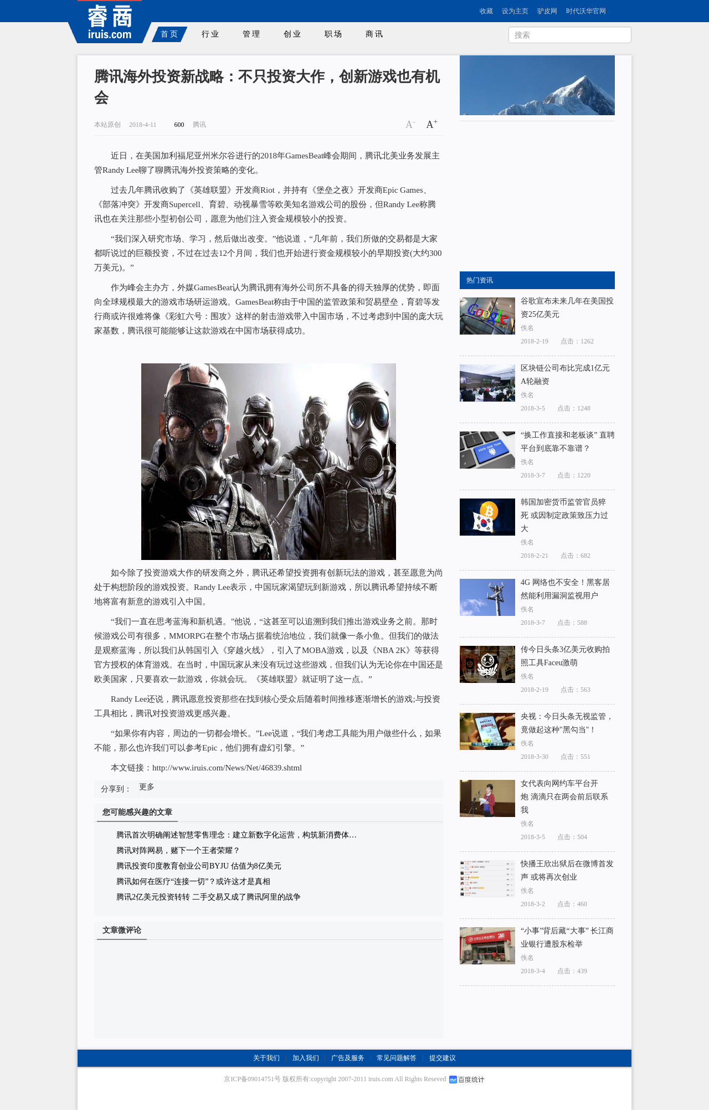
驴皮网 (547, 11)
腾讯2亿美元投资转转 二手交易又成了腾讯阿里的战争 (208, 897)
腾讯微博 (598, 65)
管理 (252, 34)
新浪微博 (556, 65)
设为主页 (515, 11)
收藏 (486, 11)
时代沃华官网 (586, 11)
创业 (293, 34)
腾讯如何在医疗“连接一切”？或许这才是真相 (193, 881)
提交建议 (442, 1058)
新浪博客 (515, 65)
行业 (211, 34)
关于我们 (266, 1058)
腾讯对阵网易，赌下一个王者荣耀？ (178, 850)
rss (479, 65)
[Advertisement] (543, 196)
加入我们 (305, 1058)
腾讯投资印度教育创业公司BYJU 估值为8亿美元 (198, 866)
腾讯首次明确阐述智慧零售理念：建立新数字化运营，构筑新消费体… (236, 835)
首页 (170, 34)
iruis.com (380, 1079)
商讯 (375, 34)
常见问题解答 (397, 1058)
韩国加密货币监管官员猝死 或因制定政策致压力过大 (564, 515)
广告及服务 (347, 1058)
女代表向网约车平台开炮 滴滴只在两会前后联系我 (564, 796)
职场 (334, 34)
